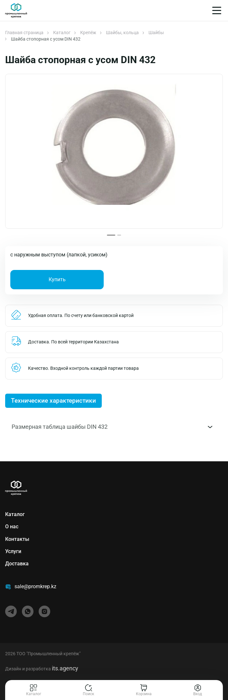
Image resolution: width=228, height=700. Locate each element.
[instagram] (44, 611)
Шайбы (156, 32)
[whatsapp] (27, 611)
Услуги (13, 551)
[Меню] (217, 10)
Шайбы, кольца (122, 32)
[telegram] (11, 611)
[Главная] (16, 10)
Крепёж (88, 32)
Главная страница (24, 32)
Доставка (17, 564)
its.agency (65, 668)
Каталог (62, 32)
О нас (11, 526)
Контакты (17, 539)
